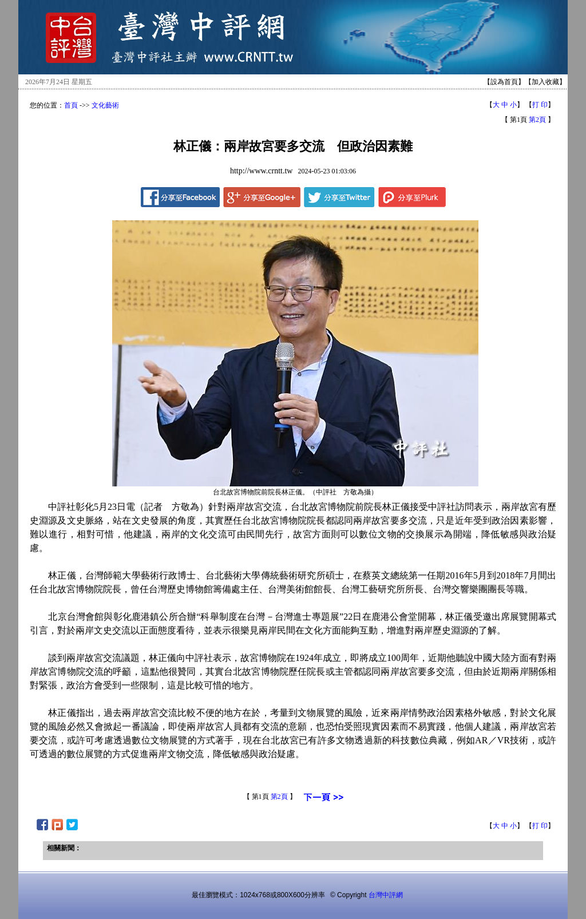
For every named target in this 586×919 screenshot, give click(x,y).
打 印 (540, 105)
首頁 (71, 105)
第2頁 (537, 120)
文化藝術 (105, 105)
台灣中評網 (386, 895)
